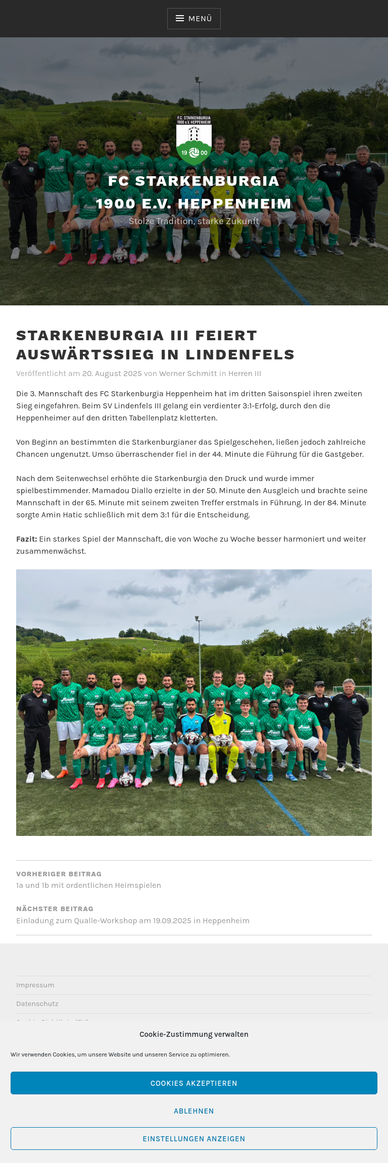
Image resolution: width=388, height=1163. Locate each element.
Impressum (35, 985)
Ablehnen (194, 1111)
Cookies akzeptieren (194, 1083)
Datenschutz (37, 1003)
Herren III (245, 373)
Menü (200, 18)
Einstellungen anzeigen (193, 1138)
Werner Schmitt (188, 373)
